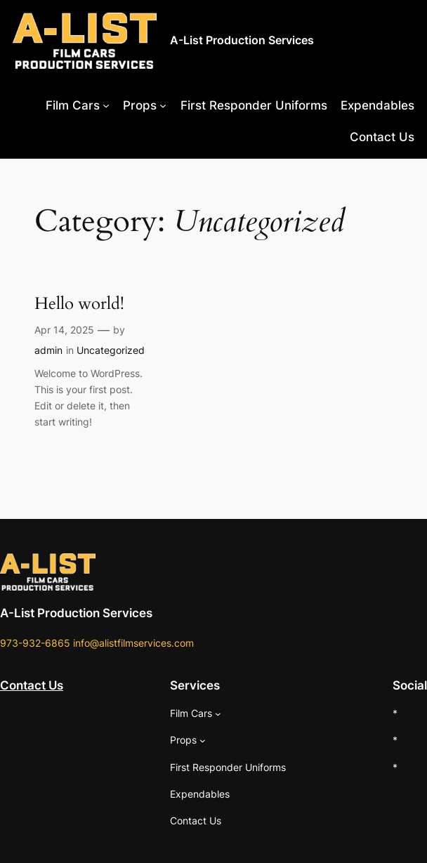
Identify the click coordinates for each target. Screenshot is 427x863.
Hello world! (79, 304)
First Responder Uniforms (253, 105)
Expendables (377, 105)
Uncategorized (111, 350)
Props (140, 105)
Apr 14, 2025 (64, 330)
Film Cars (73, 105)
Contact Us (382, 137)
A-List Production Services (242, 40)
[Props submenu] (162, 105)
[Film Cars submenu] (106, 105)
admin (48, 350)
